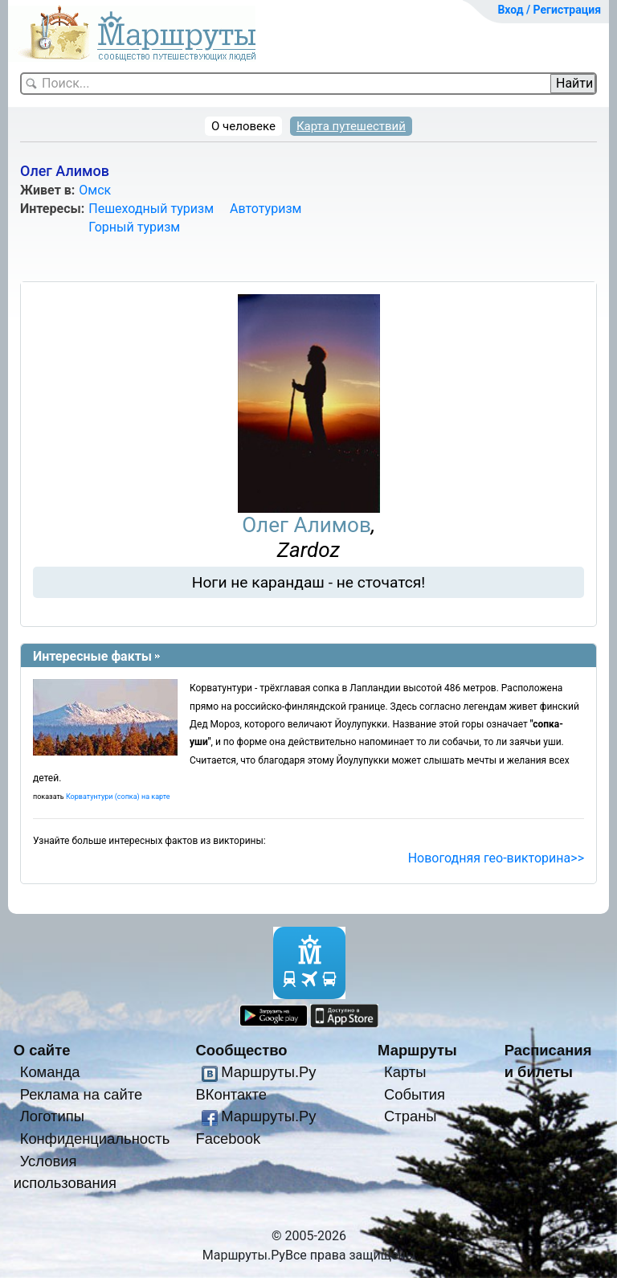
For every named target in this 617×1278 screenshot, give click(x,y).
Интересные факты (92, 656)
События (414, 1094)
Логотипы (52, 1116)
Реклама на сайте (81, 1094)
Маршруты (417, 1050)
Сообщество (241, 1050)
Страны (410, 1116)
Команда (50, 1071)
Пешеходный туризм (151, 208)
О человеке (243, 126)
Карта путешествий (351, 126)
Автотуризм (265, 208)
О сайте (42, 1050)
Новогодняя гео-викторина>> (496, 858)
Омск (95, 190)
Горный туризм (134, 227)
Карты (405, 1071)
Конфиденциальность (95, 1138)
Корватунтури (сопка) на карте (118, 797)
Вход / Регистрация (549, 9)
